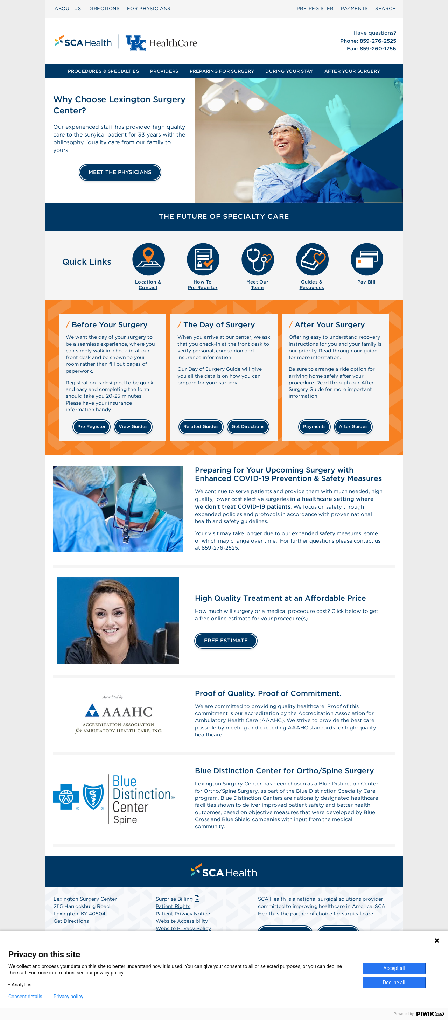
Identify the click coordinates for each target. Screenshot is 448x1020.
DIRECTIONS (104, 8)
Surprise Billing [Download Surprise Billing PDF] (178, 912)
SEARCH (385, 8)
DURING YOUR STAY (289, 71)
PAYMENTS (354, 8)
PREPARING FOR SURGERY (222, 71)
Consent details (25, 996)
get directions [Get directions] (248, 426)
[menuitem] (68, 9)
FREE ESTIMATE (226, 646)
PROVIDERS (164, 71)
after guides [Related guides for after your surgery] (353, 426)
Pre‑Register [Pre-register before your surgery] (91, 426)
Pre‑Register (315, 8)
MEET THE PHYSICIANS (120, 172)
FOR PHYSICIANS (148, 8)
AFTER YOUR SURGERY (352, 71)
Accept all (394, 968)
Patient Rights (173, 919)
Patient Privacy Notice (183, 926)
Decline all (394, 982)
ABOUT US (68, 8)
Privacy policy (68, 996)
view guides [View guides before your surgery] (133, 426)
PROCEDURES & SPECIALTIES (103, 71)
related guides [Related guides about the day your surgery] (201, 426)
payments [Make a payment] (314, 426)
